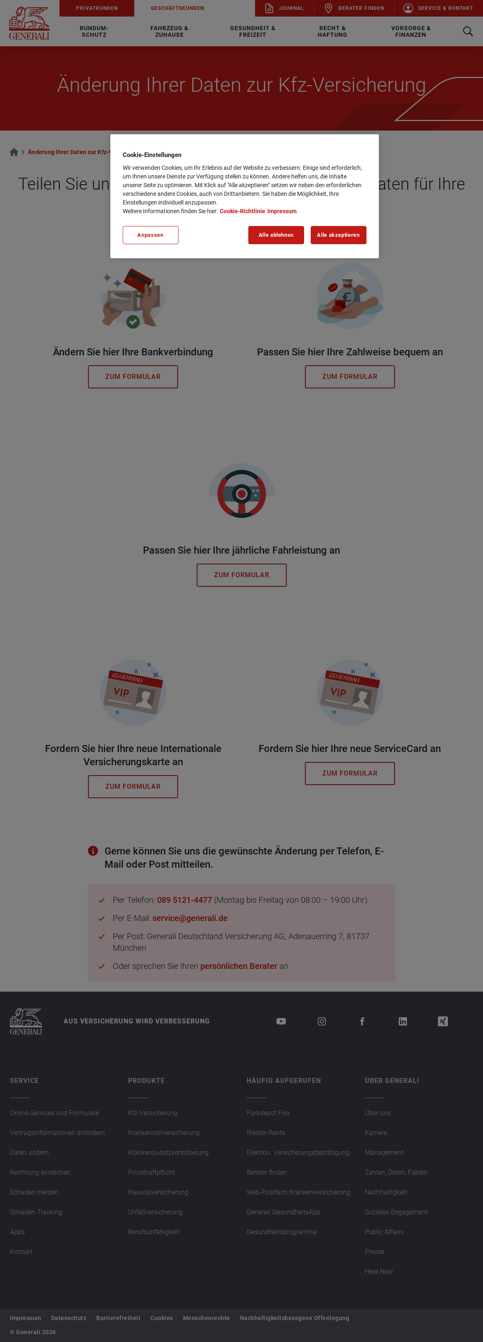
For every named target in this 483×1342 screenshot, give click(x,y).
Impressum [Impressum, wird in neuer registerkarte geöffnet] (282, 211)
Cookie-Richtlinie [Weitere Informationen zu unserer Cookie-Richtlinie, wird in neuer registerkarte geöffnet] (242, 211)
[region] (244, 196)
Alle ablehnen (276, 235)
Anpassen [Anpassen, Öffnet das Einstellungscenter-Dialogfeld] (150, 235)
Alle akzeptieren (338, 235)
